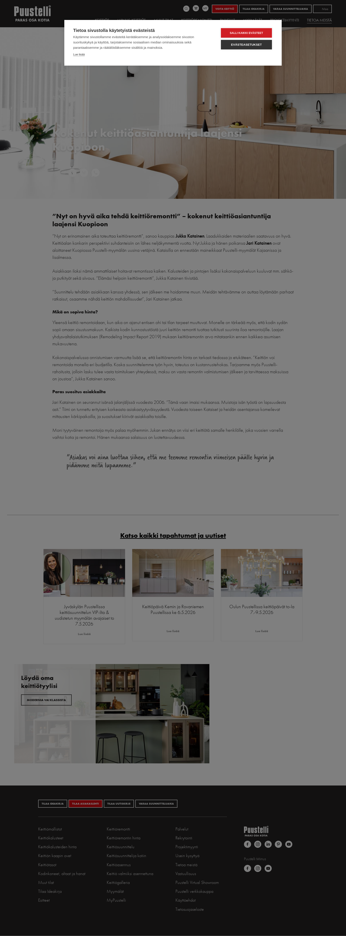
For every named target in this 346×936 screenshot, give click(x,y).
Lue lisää (79, 54)
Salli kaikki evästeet (246, 33)
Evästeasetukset (246, 44)
